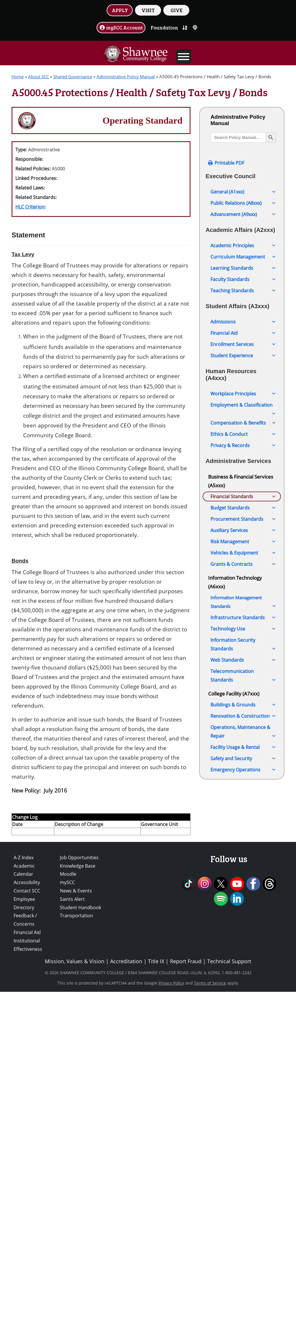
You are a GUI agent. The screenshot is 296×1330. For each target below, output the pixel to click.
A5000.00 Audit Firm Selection (243, 518)
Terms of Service (210, 1321)
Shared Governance (72, 76)
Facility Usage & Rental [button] (243, 1141)
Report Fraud (185, 1299)
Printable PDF (229, 163)
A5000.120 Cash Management (243, 878)
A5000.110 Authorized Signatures (235, 852)
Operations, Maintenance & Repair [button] (243, 1126)
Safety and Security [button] (243, 1152)
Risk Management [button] (243, 935)
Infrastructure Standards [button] (243, 1011)
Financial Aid (27, 1270)
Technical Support (229, 1299)
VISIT (148, 10)
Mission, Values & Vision (74, 1299)
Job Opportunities (79, 1196)
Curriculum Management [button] (243, 256)
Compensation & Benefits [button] (243, 422)
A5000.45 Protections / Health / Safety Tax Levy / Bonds (243, 659)
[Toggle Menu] (183, 56)
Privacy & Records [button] (243, 445)
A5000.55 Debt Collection (238, 685)
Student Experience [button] (243, 355)
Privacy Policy (171, 1321)
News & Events (76, 1229)
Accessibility (27, 1220)
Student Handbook (80, 1245)
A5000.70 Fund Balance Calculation (236, 737)
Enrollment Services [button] (243, 344)
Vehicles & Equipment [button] (243, 946)
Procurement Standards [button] (243, 913)
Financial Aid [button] (243, 333)
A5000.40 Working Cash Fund (242, 644)
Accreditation (126, 1299)
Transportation (76, 1254)
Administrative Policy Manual (126, 76)
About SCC (38, 76)
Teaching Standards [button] (243, 290)
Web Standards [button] (243, 1054)
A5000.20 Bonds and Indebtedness (233, 588)
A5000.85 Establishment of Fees (240, 774)
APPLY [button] (120, 10)
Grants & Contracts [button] (243, 958)
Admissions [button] (243, 321)
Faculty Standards (243, 279)
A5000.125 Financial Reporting (244, 889)
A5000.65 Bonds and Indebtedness (233, 719)
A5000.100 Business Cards (239, 819)
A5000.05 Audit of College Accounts (238, 533)
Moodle (68, 1212)
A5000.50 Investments (235, 674)
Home (18, 76)
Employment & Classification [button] (243, 406)
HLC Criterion (30, 207)
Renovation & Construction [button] (243, 1110)
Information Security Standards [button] (243, 1039)
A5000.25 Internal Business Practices (240, 607)
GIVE (176, 10)
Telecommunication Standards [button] (243, 1070)
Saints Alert (72, 1237)
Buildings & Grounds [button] (243, 1098)
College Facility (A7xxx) (233, 1087)
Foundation (164, 27)
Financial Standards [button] (243, 496)
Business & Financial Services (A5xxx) (240, 481)
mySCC (67, 1220)
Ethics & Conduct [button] (243, 434)
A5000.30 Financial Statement (243, 622)
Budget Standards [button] (243, 901)
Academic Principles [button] (243, 245)
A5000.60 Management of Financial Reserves (239, 700)
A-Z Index (24, 1196)
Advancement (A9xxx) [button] (243, 214)
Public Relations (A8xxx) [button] (243, 203)
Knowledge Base (77, 1204)
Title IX (156, 1299)
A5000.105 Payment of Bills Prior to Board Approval (240, 833)
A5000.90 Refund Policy (236, 789)
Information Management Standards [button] (243, 997)
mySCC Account (121, 27)
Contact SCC (27, 1229)
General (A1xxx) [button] (243, 191)
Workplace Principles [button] (243, 393)
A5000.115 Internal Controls (241, 867)
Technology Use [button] (243, 1022)
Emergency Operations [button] (243, 1163)
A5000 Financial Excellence (237, 507)
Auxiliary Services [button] (243, 924)
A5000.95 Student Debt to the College (243, 804)
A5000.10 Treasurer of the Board (239, 551)
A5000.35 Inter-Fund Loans (240, 633)
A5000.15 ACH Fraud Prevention (233, 570)
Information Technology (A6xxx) (235, 976)
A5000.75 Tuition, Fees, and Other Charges (240, 755)
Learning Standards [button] (243, 268)
